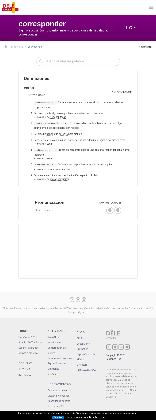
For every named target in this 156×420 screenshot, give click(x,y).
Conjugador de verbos (60, 390)
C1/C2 (27, 374)
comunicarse (54, 169)
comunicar (63, 179)
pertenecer (53, 117)
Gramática (53, 337)
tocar (63, 117)
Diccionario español (58, 395)
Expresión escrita (57, 363)
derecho (63, 134)
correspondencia (78, 164)
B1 (30, 369)
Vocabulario (54, 342)
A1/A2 (22, 369)
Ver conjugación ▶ (122, 91)
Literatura (82, 364)
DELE (79, 338)
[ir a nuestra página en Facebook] (109, 347)
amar (50, 158)
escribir (93, 164)
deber (50, 134)
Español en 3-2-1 (27, 337)
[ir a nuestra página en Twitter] (115, 347)
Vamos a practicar (28, 353)
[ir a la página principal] (10, 7)
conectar (51, 179)
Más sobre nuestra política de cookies (86, 417)
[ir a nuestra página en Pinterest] (121, 347)
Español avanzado (28, 347)
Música (81, 359)
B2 (19, 374)
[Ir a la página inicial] (6, 47)
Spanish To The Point (30, 342)
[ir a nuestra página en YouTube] (127, 347)
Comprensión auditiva (60, 358)
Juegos (52, 374)
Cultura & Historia (86, 370)
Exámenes (53, 368)
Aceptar (58, 417)
